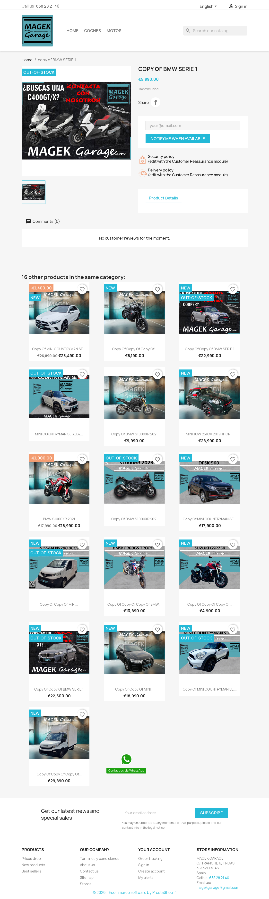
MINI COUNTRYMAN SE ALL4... (59, 434)
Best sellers (31, 871)
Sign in (143, 865)
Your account (154, 849)
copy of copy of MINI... (59, 604)
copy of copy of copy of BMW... (134, 604)
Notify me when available (178, 138)
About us (87, 865)
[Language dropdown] (209, 6)
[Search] (215, 31)
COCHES (92, 30)
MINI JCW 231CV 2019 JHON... (210, 434)
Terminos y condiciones (99, 858)
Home (72, 30)
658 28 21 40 (47, 6)
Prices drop (31, 858)
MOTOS (114, 30)
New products (33, 865)
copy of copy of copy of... (134, 349)
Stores (85, 883)
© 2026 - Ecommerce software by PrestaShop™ (134, 892)
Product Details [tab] (163, 198)
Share (155, 102)
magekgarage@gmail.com (218, 887)
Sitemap (87, 877)
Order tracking (150, 858)
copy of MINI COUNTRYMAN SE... (59, 349)
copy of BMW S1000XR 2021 (134, 434)
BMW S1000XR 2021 (59, 519)
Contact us (89, 871)
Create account (151, 871)
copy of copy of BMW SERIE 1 (209, 349)
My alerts (146, 877)
